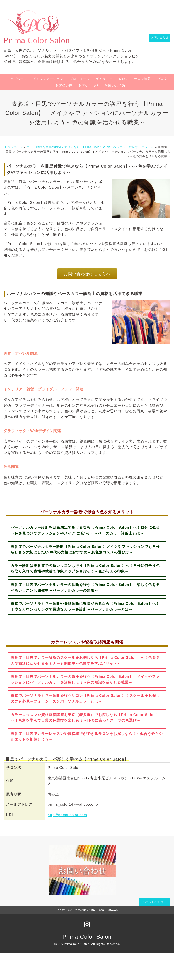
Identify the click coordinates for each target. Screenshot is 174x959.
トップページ (17, 84)
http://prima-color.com (67, 821)
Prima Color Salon (87, 942)
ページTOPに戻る (154, 907)
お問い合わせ (158, 40)
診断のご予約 (115, 91)
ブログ (162, 84)
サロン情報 (142, 84)
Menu (123, 84)
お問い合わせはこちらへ (87, 279)
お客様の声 (63, 91)
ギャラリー (104, 84)
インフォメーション (48, 84)
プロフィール (80, 84)
